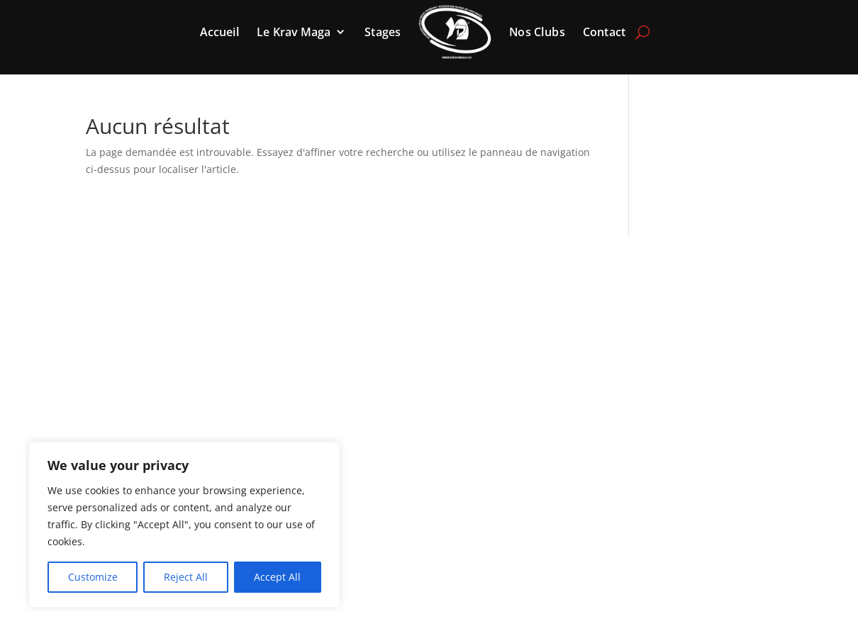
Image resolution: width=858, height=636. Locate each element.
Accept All (277, 577)
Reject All (186, 577)
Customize (93, 577)
